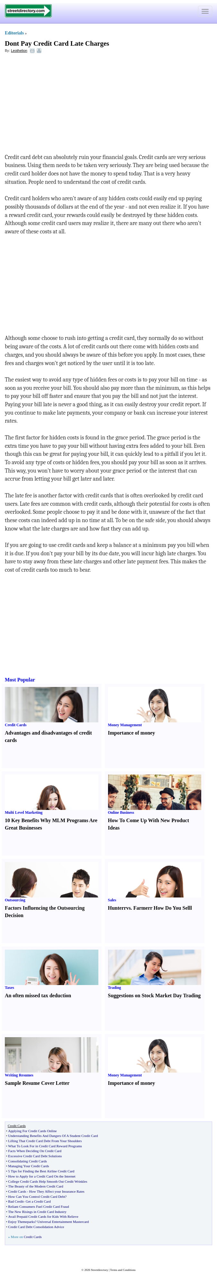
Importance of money (131, 733)
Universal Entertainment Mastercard (63, 1222)
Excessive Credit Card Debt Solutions (35, 1156)
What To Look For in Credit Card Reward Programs (45, 1146)
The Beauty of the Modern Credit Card (35, 1186)
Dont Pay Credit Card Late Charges (57, 43)
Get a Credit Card (38, 1201)
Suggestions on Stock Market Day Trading (154, 995)
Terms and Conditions (122, 1270)
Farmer (141, 908)
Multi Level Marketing (23, 812)
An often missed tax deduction (38, 995)
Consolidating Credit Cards (27, 1161)
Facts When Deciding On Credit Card (34, 1151)
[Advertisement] (57, 105)
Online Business (121, 812)
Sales (112, 900)
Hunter (116, 908)
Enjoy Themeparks (21, 1222)
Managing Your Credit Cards (28, 1166)
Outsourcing (15, 900)
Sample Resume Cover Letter (37, 1083)
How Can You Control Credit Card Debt (36, 1196)
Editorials (14, 33)
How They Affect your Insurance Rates (56, 1191)
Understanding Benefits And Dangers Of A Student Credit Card (53, 1136)
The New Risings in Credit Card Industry (37, 1212)
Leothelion (19, 50)
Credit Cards (15, 725)
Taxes (9, 987)
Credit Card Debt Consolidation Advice (36, 1227)
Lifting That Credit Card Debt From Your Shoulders (45, 1141)
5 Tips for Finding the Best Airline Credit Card (41, 1171)
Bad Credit (15, 1201)
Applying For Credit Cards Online (32, 1131)
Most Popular (20, 679)
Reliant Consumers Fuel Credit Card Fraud (38, 1206)
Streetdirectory (99, 1270)
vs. (129, 908)
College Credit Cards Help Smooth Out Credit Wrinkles (47, 1181)
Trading (114, 987)
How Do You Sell (172, 908)
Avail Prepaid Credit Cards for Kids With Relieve (43, 1216)
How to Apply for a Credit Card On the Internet (41, 1176)
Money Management (125, 725)
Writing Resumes (19, 1075)
